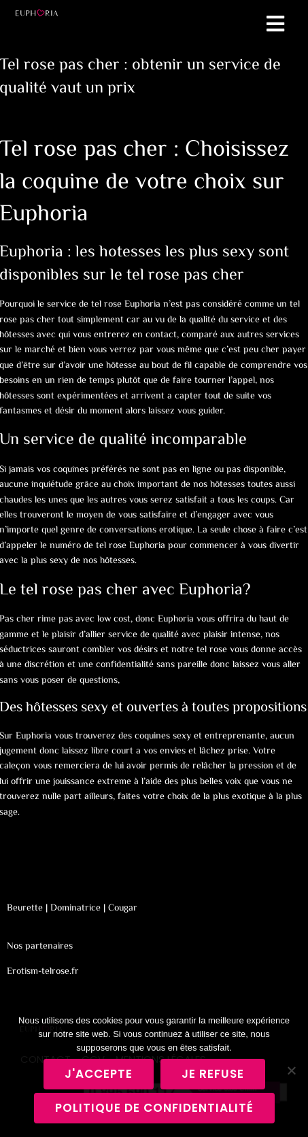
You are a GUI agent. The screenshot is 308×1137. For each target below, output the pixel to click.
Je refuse (213, 1074)
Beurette (25, 908)
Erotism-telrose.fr (43, 971)
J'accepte (99, 1074)
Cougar (122, 908)
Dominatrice (75, 908)
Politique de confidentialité (154, 1108)
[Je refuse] (291, 1070)
